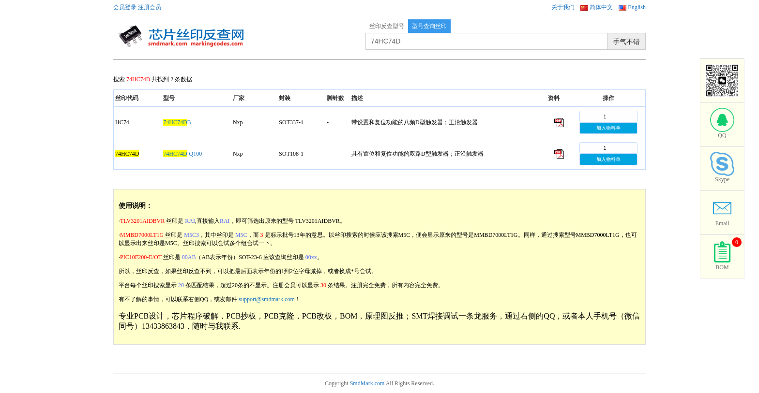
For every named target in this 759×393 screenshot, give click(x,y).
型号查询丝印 (429, 26)
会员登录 (125, 7)
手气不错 (626, 41)
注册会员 (149, 7)
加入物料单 (608, 128)
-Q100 (182, 153)
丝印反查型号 (386, 26)
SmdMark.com (367, 383)
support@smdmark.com (266, 299)
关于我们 (563, 7)
